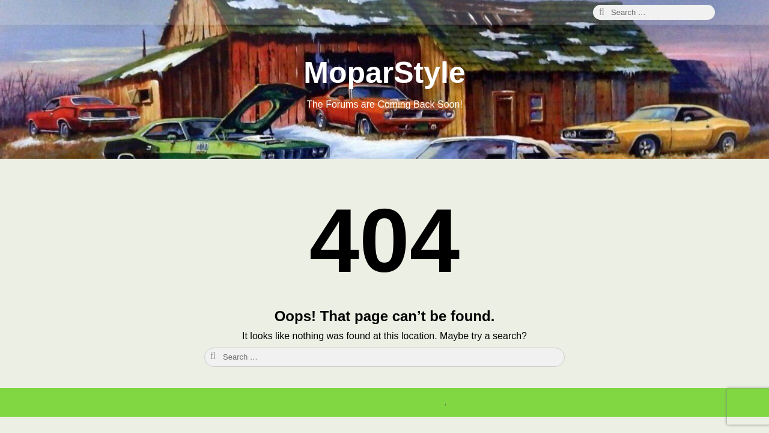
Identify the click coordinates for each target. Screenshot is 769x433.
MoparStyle (384, 73)
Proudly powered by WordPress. (365, 402)
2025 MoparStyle (276, 402)
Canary (432, 402)
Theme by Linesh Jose (490, 402)
